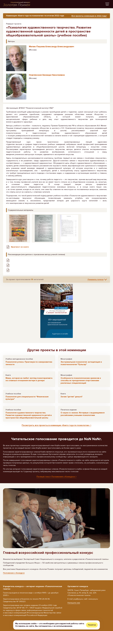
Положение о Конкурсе (14, 574)
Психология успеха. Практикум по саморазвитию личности (29, 364)
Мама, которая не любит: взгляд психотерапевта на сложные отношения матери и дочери (29, 380)
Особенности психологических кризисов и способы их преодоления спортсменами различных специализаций (81, 381)
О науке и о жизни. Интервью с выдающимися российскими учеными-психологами (83, 414)
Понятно (92, 625)
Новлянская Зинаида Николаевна (47, 76)
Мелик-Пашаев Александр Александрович (51, 47)
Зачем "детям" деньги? (71, 397)
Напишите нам (73, 603)
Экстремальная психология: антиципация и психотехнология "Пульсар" (81, 364)
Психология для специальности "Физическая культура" (27, 398)
